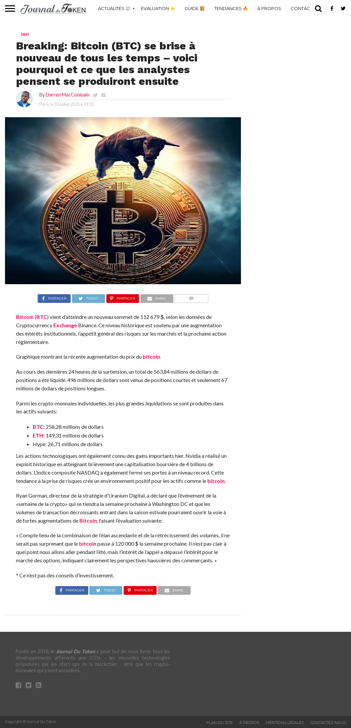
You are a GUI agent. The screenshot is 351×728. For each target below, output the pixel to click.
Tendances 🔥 (231, 8)
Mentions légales (285, 722)
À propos (269, 8)
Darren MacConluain (67, 95)
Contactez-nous (328, 722)
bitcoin (151, 356)
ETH (38, 435)
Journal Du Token (75, 651)
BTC (41, 317)
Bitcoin (25, 317)
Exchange (65, 325)
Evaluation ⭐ (158, 8)
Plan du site (219, 722)
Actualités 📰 (114, 8)
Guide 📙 (195, 8)
